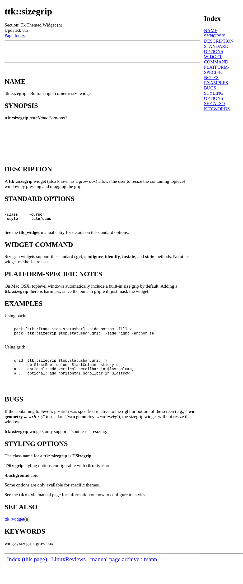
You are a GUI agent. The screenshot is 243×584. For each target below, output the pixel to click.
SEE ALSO (214, 103)
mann (150, 578)
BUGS (210, 87)
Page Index (15, 35)
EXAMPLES (216, 82)
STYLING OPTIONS (213, 96)
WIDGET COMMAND (216, 59)
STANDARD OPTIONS (216, 49)
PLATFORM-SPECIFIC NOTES (216, 72)
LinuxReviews (68, 578)
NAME (210, 30)
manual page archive (114, 578)
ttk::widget (14, 537)
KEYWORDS (217, 108)
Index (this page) (27, 578)
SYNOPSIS (214, 35)
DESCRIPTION (219, 41)
